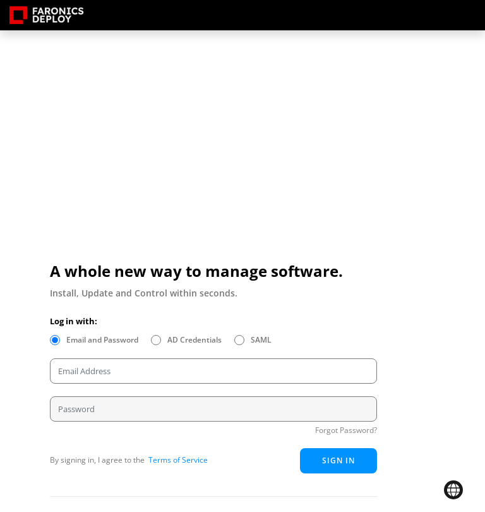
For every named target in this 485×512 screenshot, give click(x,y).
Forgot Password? (346, 430)
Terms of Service (177, 459)
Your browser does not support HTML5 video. (176, 182)
